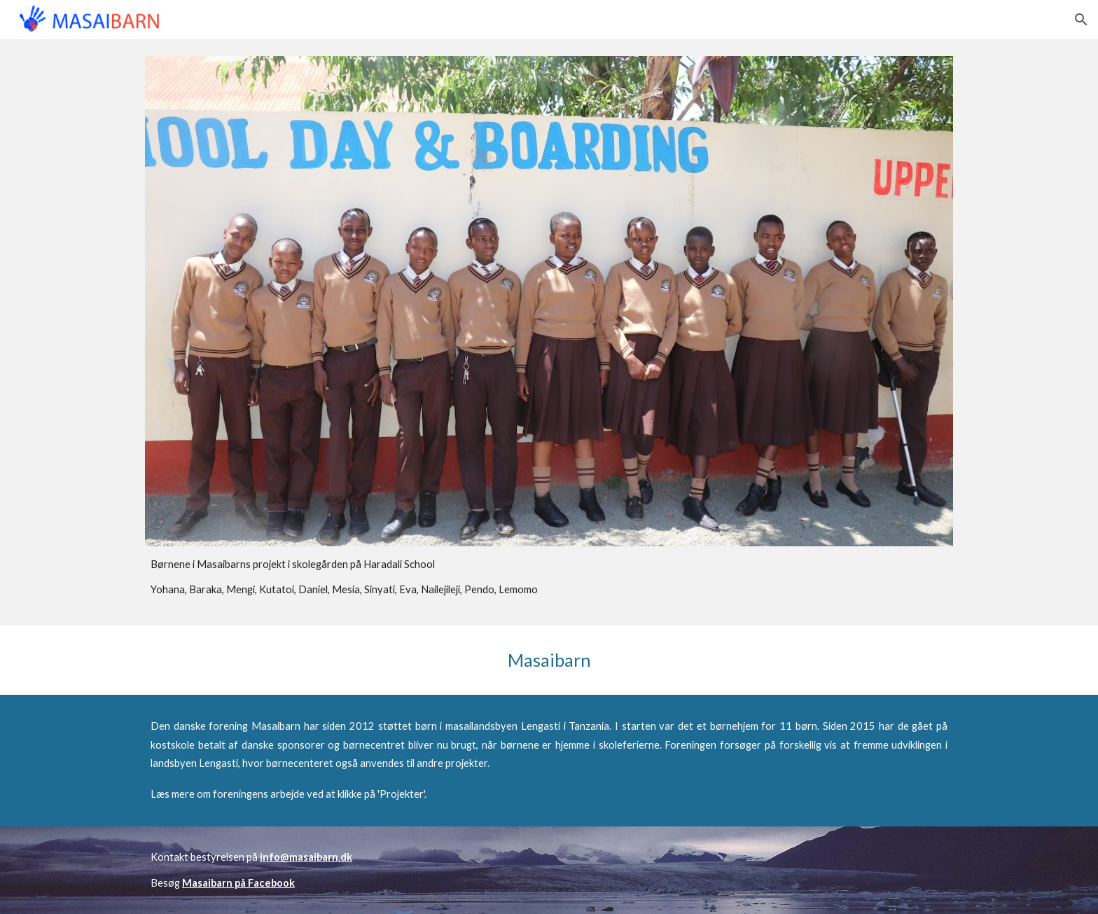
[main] (549, 577)
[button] (1081, 19)
